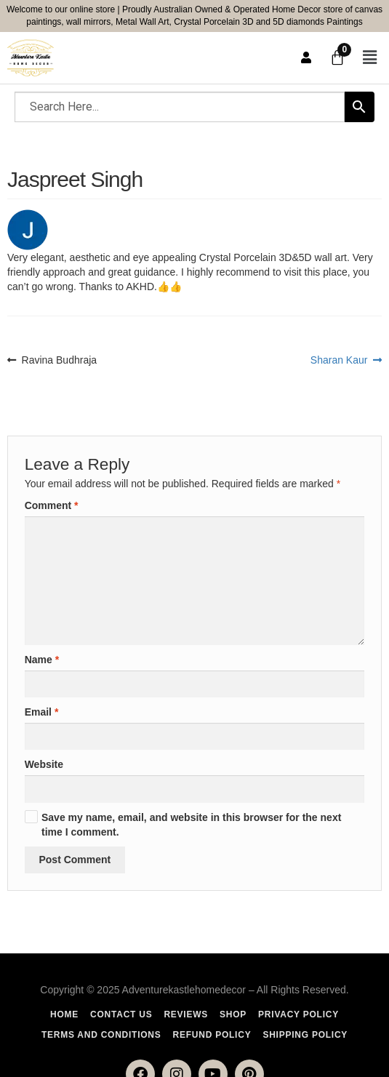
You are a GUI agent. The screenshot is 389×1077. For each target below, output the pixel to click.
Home (64, 1014)
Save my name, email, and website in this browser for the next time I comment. (191, 825)
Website (44, 764)
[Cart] (337, 57)
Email (42, 712)
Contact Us (121, 1014)
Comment (52, 505)
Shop (233, 1014)
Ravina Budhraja (59, 359)
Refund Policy (212, 1035)
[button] (369, 58)
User (306, 57)
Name (42, 659)
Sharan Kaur (339, 359)
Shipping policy (305, 1035)
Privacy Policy (298, 1014)
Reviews (186, 1014)
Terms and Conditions (101, 1035)
